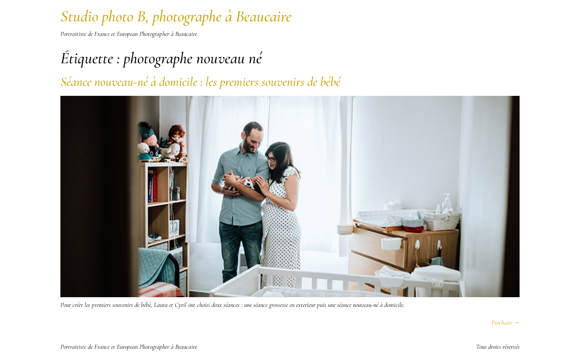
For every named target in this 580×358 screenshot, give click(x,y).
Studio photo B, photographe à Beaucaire (176, 16)
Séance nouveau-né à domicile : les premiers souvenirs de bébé (200, 81)
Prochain (505, 323)
